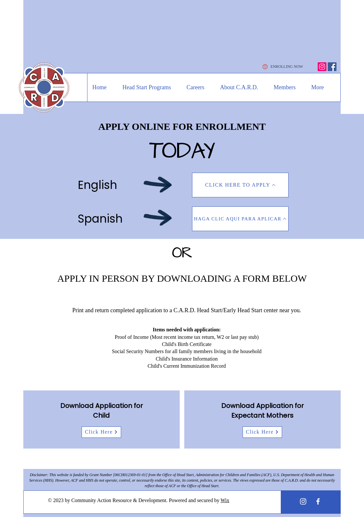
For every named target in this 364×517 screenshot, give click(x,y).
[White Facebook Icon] (318, 501)
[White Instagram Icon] (303, 501)
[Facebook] (332, 66)
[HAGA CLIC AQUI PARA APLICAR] (240, 218)
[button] (143, 87)
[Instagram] (322, 66)
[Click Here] (101, 432)
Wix (225, 500)
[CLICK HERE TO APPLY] (240, 185)
